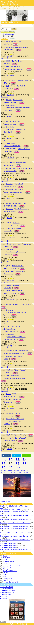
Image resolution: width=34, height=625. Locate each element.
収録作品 (7, 246)
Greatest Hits (8, 402)
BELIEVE (14, 143)
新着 (10, 7)
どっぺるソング (9, 2)
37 (18, 464)
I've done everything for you (16, 252)
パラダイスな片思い (9, 329)
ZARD (5, 559)
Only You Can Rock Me (18, 86)
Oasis (7, 375)
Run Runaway (15, 66)
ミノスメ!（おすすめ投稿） (19, 472)
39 (3, 468)
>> (18, 468)
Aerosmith (9, 350)
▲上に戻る (3, 598)
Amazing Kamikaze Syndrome (13, 69)
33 (18, 460)
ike (7, 261)
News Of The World (10, 268)
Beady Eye (9, 189)
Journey (8, 399)
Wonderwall (15, 375)
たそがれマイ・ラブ (9, 563)
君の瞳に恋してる (10, 339)
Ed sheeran (9, 310)
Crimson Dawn (21, 162)
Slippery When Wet (10, 171)
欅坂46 (8, 41)
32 (11, 460)
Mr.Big (8, 228)
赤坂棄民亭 (10, 56)
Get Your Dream (17, 61)
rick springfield (10, 249)
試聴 (15, 44)
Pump (6, 359)
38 (24, 464)
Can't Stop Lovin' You (21, 350)
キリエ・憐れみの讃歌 (10, 582)
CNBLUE (9, 222)
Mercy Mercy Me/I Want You (16, 129)
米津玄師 (9, 304)
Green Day (9, 184)
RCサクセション (11, 80)
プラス (6, 315)
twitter (16, 456)
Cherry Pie (16, 285)
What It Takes (18, 356)
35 (3, 464)
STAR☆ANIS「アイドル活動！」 (11, 510)
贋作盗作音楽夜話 (9, 34)
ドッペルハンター (12, 237)
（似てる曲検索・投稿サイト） (11, 4)
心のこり (6, 576)
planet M (16, 121)
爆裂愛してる (7, 580)
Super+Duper (7, 578)
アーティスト (17, 7)
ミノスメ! (30, 6)
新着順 (12, 38)
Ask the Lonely (17, 399)
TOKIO (8, 61)
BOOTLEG (26, 304)
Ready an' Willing (9, 211)
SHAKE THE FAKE (10, 206)
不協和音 (7, 44)
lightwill (15, 624)
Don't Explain (8, 110)
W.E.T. (8, 435)
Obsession (7, 88)
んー (8, 430)
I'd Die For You (17, 394)
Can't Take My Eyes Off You (16, 337)
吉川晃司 (9, 100)
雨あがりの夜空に (24, 80)
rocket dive (26, 244)
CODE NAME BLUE (10, 225)
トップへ (3, 470)
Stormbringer (20, 271)
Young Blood (19, 184)
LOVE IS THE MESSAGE (12, 146)
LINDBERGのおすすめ (7, 590)
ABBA (8, 47)
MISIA (8, 143)
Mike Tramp (9, 370)
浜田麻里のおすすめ (6, 588)
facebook (6, 456)
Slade (7, 66)
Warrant (8, 285)
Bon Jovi (8, 168)
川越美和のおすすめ (6, 594)
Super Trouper (8, 50)
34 (25, 460)
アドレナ (5, 569)
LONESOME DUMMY (20, 203)
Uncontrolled (8, 416)
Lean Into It (7, 231)
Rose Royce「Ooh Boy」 (8, 543)
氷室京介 (9, 203)
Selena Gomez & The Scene (15, 419)
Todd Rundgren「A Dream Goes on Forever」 (15, 511)
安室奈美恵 (9, 413)
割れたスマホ (16, 41)
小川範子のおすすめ (6, 587)
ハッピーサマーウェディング (12, 565)
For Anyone (18, 189)
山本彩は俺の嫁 (5, 501)
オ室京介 (9, 218)
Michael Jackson (11, 149)
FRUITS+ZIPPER (8, 561)
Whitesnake (9, 209)
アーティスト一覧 (13, 470)
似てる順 (4, 38)
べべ (8, 321)
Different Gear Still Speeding (13, 192)
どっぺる (3, 7)
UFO (7, 86)
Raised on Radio (9, 440)
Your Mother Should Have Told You (18, 107)
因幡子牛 (9, 179)
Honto (5, 574)
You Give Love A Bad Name (22, 168)
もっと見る (3, 596)
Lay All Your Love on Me (19, 47)
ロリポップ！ (24, 624)
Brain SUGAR (17, 100)
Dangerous (7, 151)
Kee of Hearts (10, 162)
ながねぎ (9, 346)
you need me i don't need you (16, 312)
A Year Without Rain (13, 421)
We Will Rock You (17, 266)
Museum (6, 372)
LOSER (15, 304)
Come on (16, 223)
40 (10, 468)
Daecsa (9, 116)
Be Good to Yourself (19, 438)
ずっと (5, 556)
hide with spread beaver (13, 244)
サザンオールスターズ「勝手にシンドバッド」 (15, 532)
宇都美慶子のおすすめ (7, 592)
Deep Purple (10, 271)
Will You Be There (24, 149)
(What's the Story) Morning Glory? (15, 378)
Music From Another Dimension (14, 353)
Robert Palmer (10, 105)
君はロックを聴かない (10, 571)
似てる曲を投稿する (7, 31)
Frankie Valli (10, 334)
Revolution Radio (9, 186)
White (8, 198)
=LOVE (5, 572)
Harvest (6, 63)
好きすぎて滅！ (8, 567)
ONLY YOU (18, 413)
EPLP (6, 83)
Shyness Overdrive (10, 102)
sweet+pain (6, 557)
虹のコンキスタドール (13, 326)
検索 (14, 29)
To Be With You (16, 228)
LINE (26, 456)
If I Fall (14, 435)
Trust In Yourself (20, 370)
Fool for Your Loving (21, 209)
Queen (8, 265)
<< (3, 460)
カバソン (24, 6)
